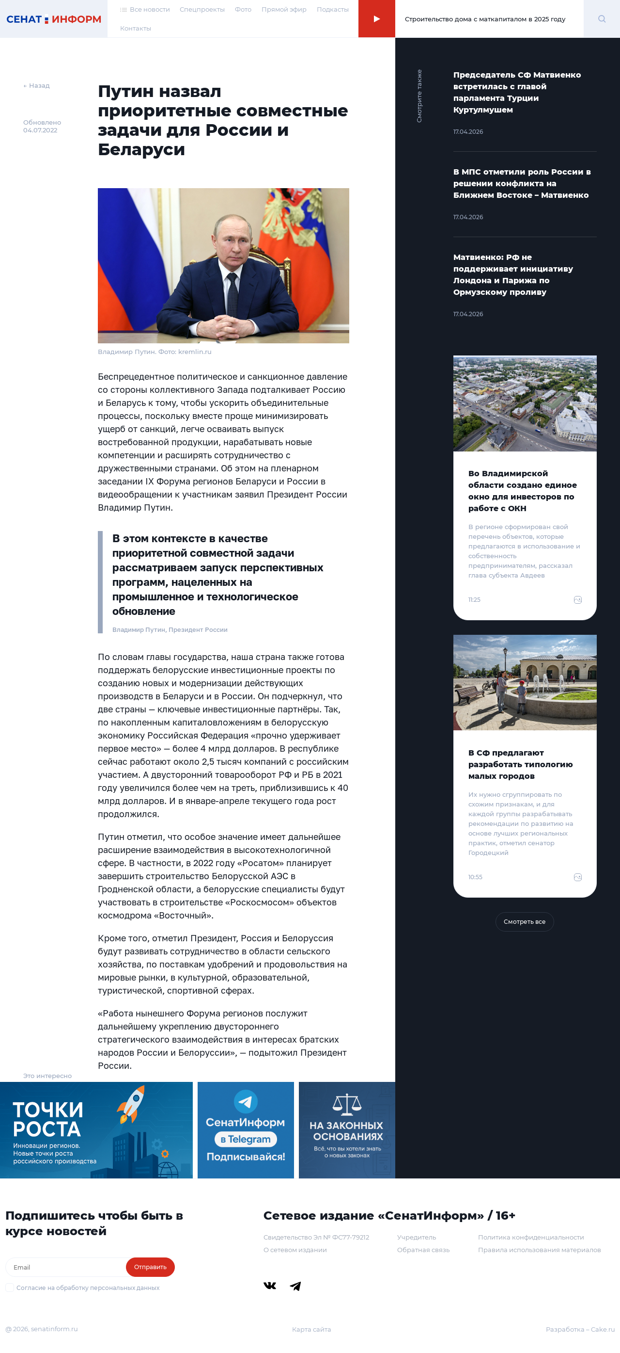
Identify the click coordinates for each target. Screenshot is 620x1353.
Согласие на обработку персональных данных (87, 1287)
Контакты (135, 28)
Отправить (150, 1267)
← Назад (36, 85)
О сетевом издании (295, 1250)
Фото (243, 9)
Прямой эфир (284, 9)
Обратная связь (423, 1250)
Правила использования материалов (539, 1250)
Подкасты (333, 9)
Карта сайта (311, 1329)
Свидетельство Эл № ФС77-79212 (316, 1237)
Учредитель (416, 1237)
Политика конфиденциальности (531, 1237)
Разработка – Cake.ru (580, 1329)
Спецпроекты (202, 9)
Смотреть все (525, 921)
